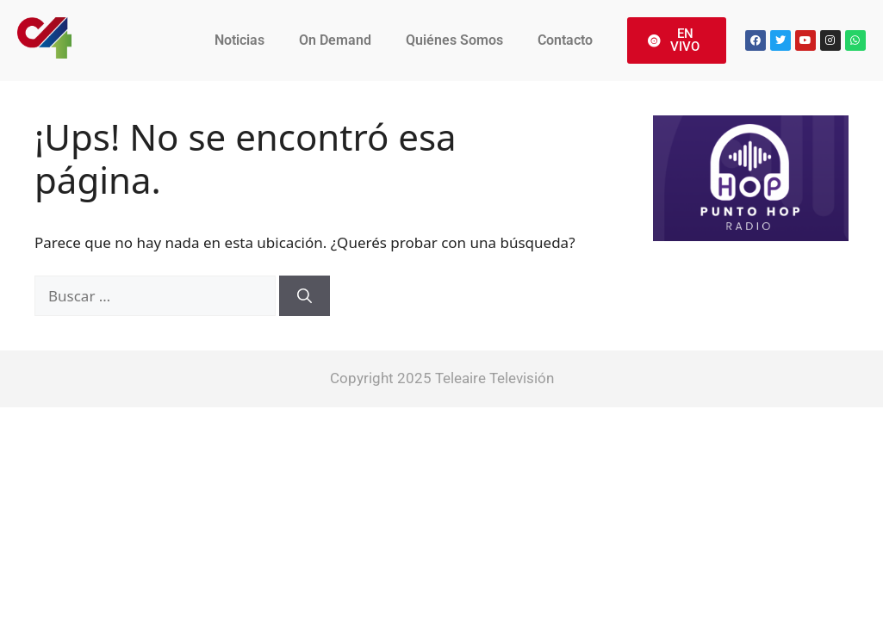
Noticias (239, 40)
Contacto (565, 40)
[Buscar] (304, 296)
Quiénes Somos (454, 40)
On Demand (335, 40)
